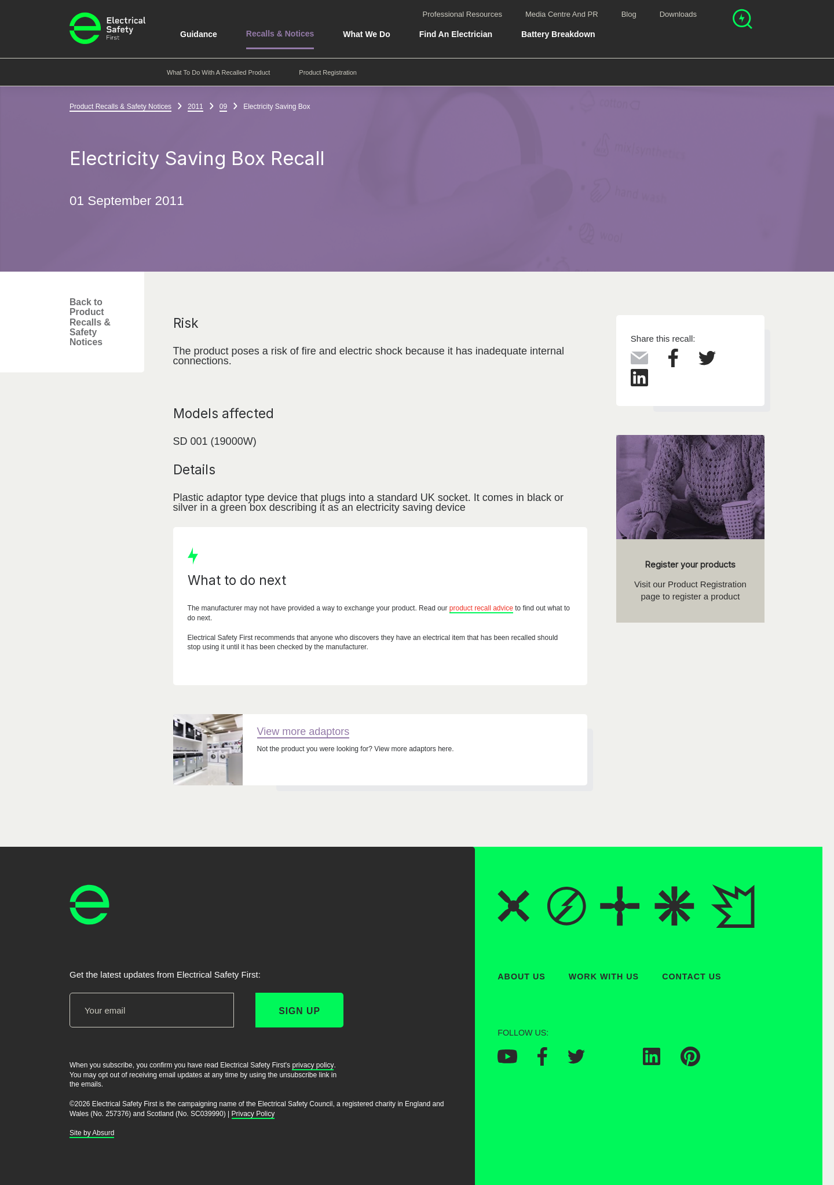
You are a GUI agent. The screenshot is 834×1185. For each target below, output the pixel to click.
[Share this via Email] (639, 361)
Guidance (198, 34)
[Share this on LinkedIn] (639, 383)
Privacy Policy (253, 1113)
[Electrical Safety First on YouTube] (507, 1060)
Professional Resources (462, 14)
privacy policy (313, 1064)
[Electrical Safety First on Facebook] (542, 1062)
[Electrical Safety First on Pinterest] (690, 1063)
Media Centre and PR (561, 14)
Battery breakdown (558, 34)
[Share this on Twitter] (707, 362)
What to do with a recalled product (218, 72)
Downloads (678, 14)
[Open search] (742, 20)
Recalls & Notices (280, 33)
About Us (522, 976)
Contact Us (691, 976)
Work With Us (604, 976)
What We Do (366, 34)
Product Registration (328, 72)
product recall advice (481, 609)
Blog (629, 14)
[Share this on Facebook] (673, 364)
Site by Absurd (92, 1133)
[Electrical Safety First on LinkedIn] (651, 1061)
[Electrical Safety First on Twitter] (576, 1060)
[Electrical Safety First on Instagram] (614, 1061)
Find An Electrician (455, 34)
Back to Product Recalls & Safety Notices (90, 322)
